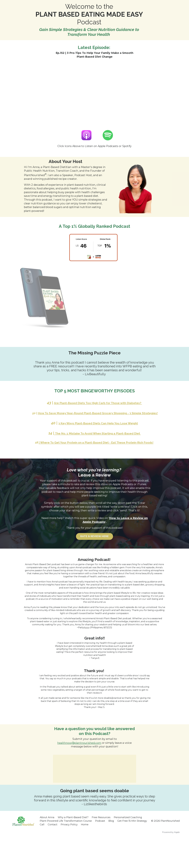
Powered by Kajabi (171, 842)
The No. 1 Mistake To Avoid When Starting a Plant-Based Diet (98, 438)
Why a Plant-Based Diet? (73, 827)
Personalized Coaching (128, 827)
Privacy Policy (69, 834)
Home (84, 834)
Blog (111, 831)
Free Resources (101, 827)
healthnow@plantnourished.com (79, 753)
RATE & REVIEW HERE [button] (94, 546)
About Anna (47, 827)
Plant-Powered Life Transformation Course (66, 831)
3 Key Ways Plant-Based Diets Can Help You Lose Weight (98, 428)
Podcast (100, 831)
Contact (52, 834)
